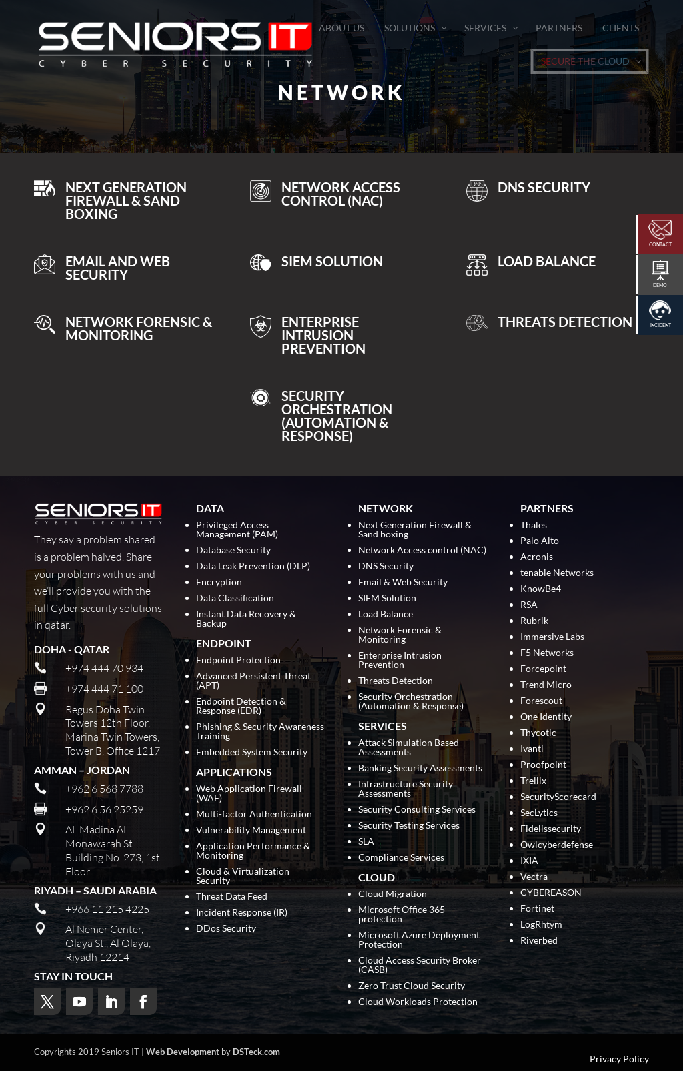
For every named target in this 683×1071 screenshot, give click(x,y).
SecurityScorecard (558, 797)
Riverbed (539, 941)
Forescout (541, 701)
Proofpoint (543, 765)
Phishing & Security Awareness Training (260, 731)
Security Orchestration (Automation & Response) (411, 701)
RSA (529, 605)
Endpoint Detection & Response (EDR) (241, 706)
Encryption (219, 582)
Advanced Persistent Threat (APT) (253, 681)
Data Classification (235, 598)
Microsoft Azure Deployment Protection (419, 940)
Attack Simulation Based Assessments (408, 747)
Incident (660, 325)
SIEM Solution (387, 598)
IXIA (529, 861)
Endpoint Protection (238, 660)
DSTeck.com (256, 1051)
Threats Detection (395, 681)
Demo (660, 285)
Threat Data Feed (231, 897)
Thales (533, 525)
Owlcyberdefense (556, 845)
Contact (660, 244)
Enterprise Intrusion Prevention (400, 660)
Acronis (536, 557)
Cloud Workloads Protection (418, 1002)
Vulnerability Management (251, 830)
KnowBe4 (540, 589)
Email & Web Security (403, 582)
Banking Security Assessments (420, 768)
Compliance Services (401, 858)
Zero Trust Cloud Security (411, 986)
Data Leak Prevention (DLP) (253, 566)
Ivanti (532, 749)
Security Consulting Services (417, 810)
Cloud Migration (392, 894)
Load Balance (385, 614)
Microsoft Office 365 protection (401, 914)
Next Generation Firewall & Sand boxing (415, 529)
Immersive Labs (552, 637)
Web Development (182, 1051)
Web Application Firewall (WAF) (249, 793)
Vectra (534, 877)
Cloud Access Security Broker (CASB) (419, 965)
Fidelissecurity (550, 829)
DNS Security (386, 566)
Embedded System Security (251, 752)
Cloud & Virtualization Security (242, 876)
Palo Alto (539, 541)
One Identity (546, 717)
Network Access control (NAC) (422, 550)
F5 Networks (547, 653)
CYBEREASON (551, 893)
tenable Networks (557, 573)
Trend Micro (546, 685)
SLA (366, 842)
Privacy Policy (619, 1059)
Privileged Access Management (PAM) (237, 529)
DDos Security (226, 929)
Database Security (233, 550)
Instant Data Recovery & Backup (246, 619)
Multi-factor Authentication (254, 814)
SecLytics (539, 813)
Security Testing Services (409, 826)
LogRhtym (541, 925)
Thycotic (538, 733)
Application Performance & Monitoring (253, 851)
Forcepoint (543, 669)
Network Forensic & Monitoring (400, 635)
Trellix (533, 781)
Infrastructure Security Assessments (405, 789)
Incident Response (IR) (241, 913)
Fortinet (537, 909)
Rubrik (534, 621)
